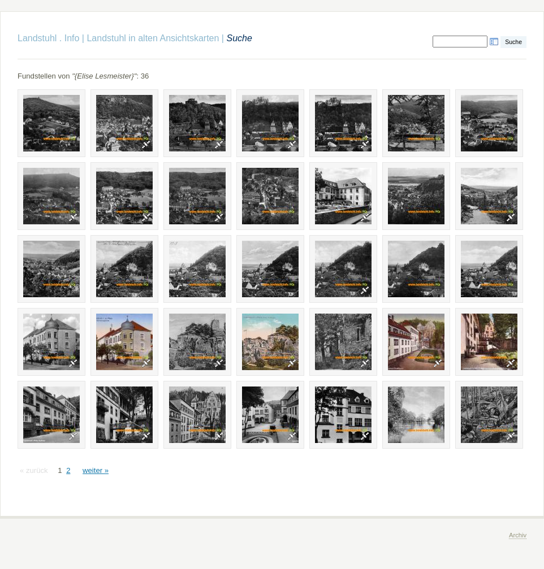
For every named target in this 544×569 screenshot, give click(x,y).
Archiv (517, 535)
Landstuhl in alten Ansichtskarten (153, 38)
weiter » (96, 470)
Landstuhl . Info (48, 38)
